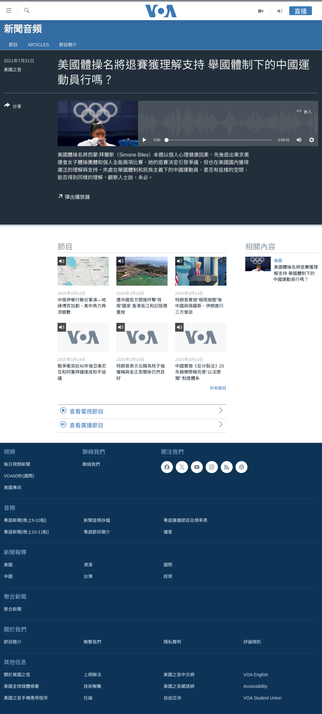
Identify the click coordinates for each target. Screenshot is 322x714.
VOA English (255, 674)
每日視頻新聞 (17, 464)
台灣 (88, 576)
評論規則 (252, 641)
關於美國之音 (17, 674)
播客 (168, 531)
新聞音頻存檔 (97, 520)
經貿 (168, 576)
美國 (278, 260)
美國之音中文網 (179, 674)
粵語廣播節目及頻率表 (186, 520)
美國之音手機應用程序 (26, 697)
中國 (8, 576)
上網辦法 (92, 674)
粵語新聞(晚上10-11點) (26, 531)
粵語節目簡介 (97, 531)
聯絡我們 (91, 464)
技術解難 (92, 686)
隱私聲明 (172, 641)
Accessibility (255, 686)
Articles (38, 44)
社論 (88, 697)
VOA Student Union (262, 697)
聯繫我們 (92, 641)
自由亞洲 (172, 697)
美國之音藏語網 (179, 686)
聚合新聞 (12, 609)
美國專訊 (12, 487)
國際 (168, 564)
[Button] (12, 107)
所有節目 (218, 388)
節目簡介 (68, 44)
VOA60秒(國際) (19, 475)
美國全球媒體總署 (21, 686)
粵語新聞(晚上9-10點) (25, 520)
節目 (13, 44)
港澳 (88, 564)
